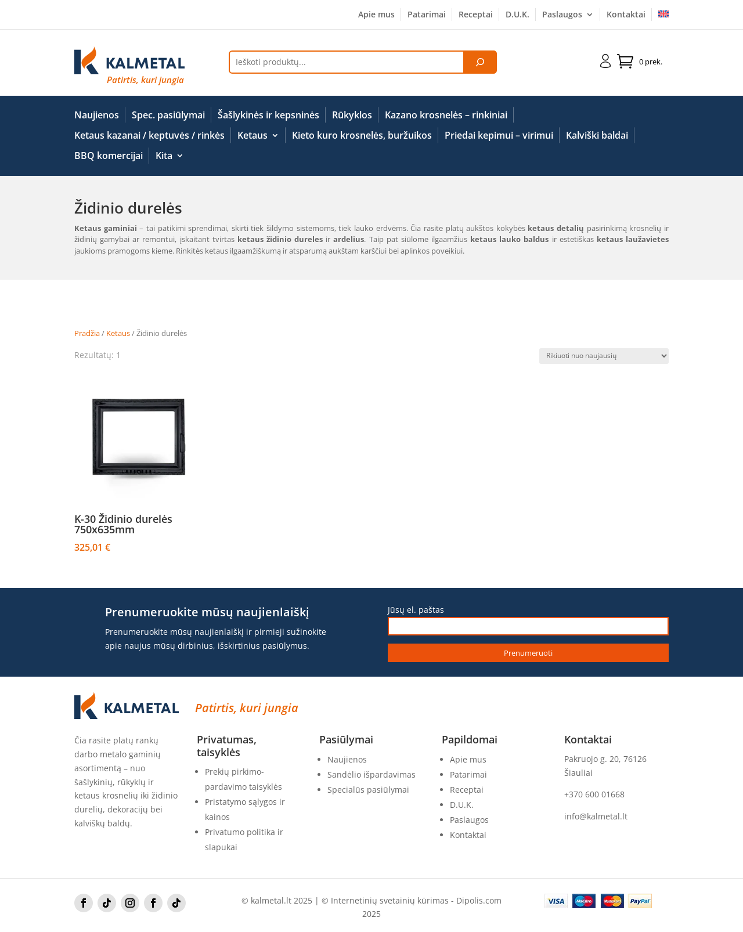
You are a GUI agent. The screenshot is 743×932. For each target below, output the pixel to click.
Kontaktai (626, 15)
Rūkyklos (352, 115)
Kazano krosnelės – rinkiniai (446, 115)
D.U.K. (517, 15)
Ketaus (252, 136)
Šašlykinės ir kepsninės (268, 115)
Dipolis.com (479, 900)
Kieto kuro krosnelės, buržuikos (362, 136)
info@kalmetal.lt (595, 816)
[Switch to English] (663, 16)
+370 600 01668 (594, 794)
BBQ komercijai (108, 156)
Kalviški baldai (597, 136)
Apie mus (376, 15)
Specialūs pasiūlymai (368, 789)
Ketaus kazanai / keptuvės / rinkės (149, 136)
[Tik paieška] (480, 62)
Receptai (476, 15)
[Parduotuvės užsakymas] (604, 356)
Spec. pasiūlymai (168, 115)
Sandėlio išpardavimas (371, 774)
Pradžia (87, 333)
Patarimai (426, 15)
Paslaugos (562, 15)
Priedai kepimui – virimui (499, 136)
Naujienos (96, 115)
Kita (164, 156)
